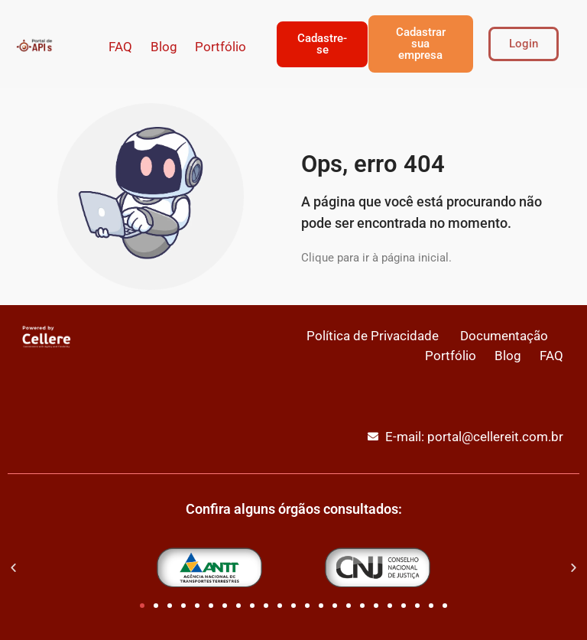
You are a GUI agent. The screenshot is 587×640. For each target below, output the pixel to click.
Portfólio (220, 46)
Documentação (504, 335)
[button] (13, 567)
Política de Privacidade (374, 335)
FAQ (120, 46)
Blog (164, 46)
